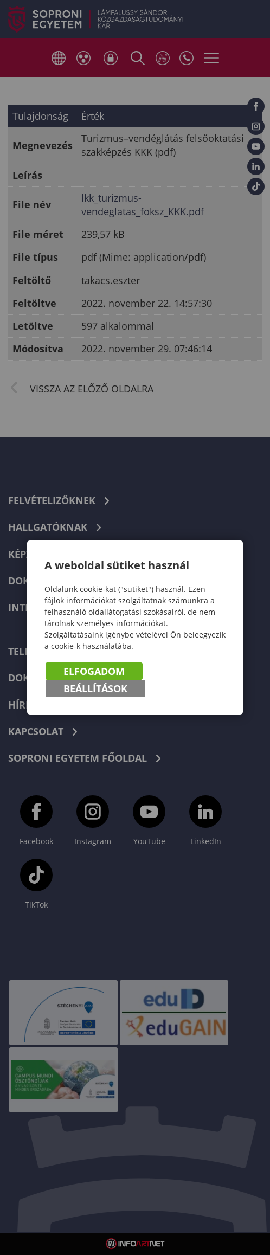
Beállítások (95, 688)
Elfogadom (94, 671)
